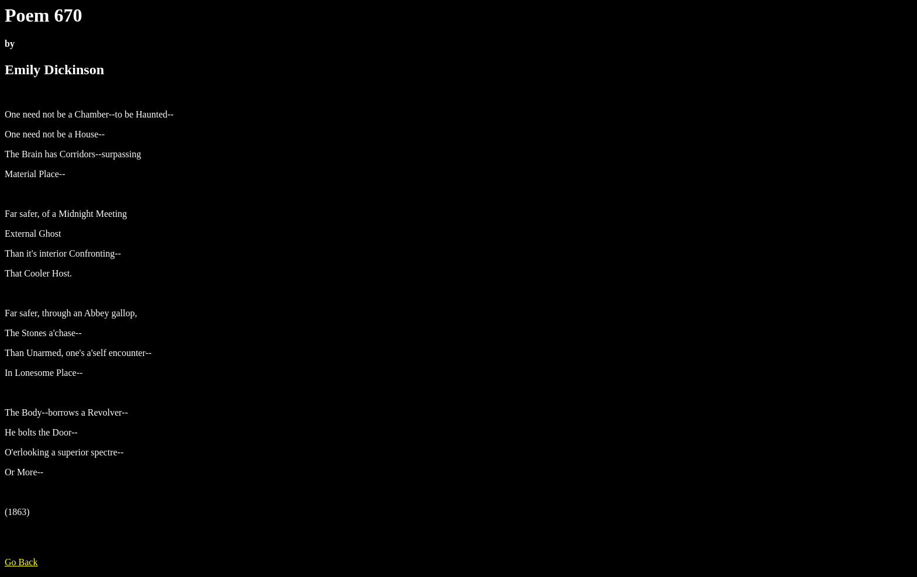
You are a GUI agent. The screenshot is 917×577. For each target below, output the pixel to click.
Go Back (21, 562)
